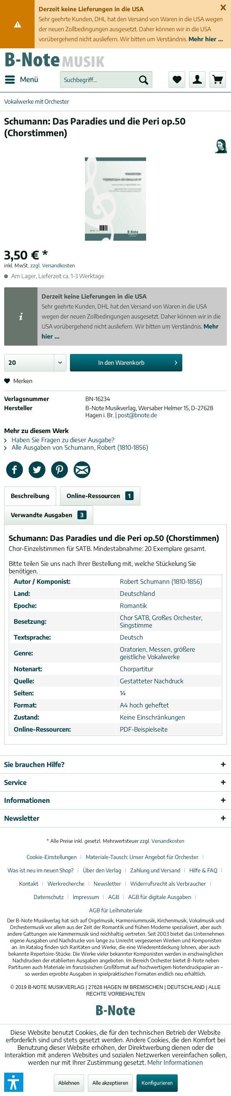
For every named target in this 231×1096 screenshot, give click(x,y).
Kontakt (28, 883)
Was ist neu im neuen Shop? (40, 870)
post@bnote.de (137, 414)
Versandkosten (168, 841)
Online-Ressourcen (100, 495)
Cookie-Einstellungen (52, 857)
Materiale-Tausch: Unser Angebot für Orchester (142, 857)
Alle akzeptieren (110, 1083)
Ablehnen (68, 1083)
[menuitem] (21, 79)
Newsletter (107, 883)
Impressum (86, 897)
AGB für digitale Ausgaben (159, 897)
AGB (113, 897)
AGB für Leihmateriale (115, 910)
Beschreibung (30, 495)
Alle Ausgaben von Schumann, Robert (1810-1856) (76, 447)
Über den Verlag (102, 870)
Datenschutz (49, 897)
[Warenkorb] (217, 79)
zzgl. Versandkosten (52, 265)
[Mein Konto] (197, 79)
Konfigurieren (157, 1083)
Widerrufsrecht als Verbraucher (168, 883)
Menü (21, 78)
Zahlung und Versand (155, 870)
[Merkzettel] (177, 79)
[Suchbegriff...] (106, 79)
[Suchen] (143, 79)
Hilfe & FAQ (203, 870)
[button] (13, 1082)
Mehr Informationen (175, 1062)
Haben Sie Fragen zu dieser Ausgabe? (59, 439)
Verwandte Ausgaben (49, 514)
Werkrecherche (65, 883)
